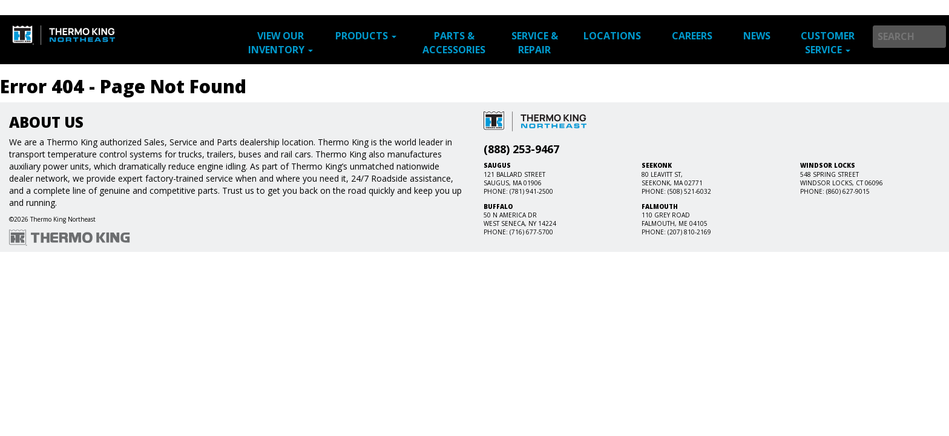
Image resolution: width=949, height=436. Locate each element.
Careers (692, 35)
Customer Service (828, 42)
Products (365, 35)
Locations (612, 35)
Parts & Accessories (453, 42)
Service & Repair (534, 42)
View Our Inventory (280, 42)
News (756, 35)
